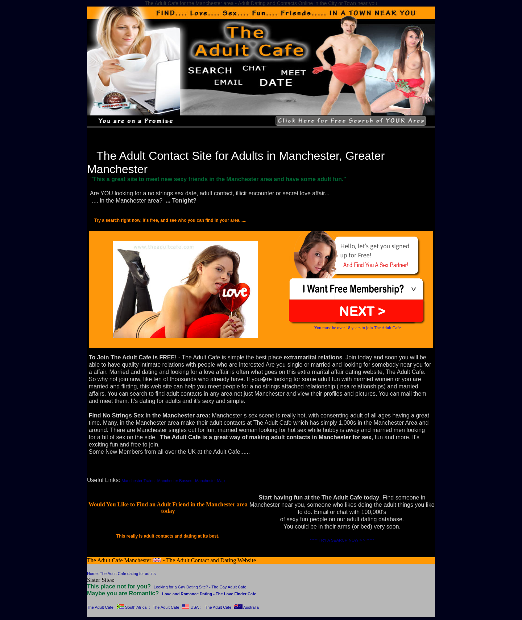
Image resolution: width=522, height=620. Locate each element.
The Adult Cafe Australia (232, 607)
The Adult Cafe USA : (176, 607)
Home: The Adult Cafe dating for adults (121, 573)
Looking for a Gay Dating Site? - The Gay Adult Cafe (200, 587)
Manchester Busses (174, 480)
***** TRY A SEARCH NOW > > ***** (342, 540)
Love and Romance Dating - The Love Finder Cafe (209, 594)
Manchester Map (210, 480)
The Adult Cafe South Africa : (118, 607)
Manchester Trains (137, 480)
